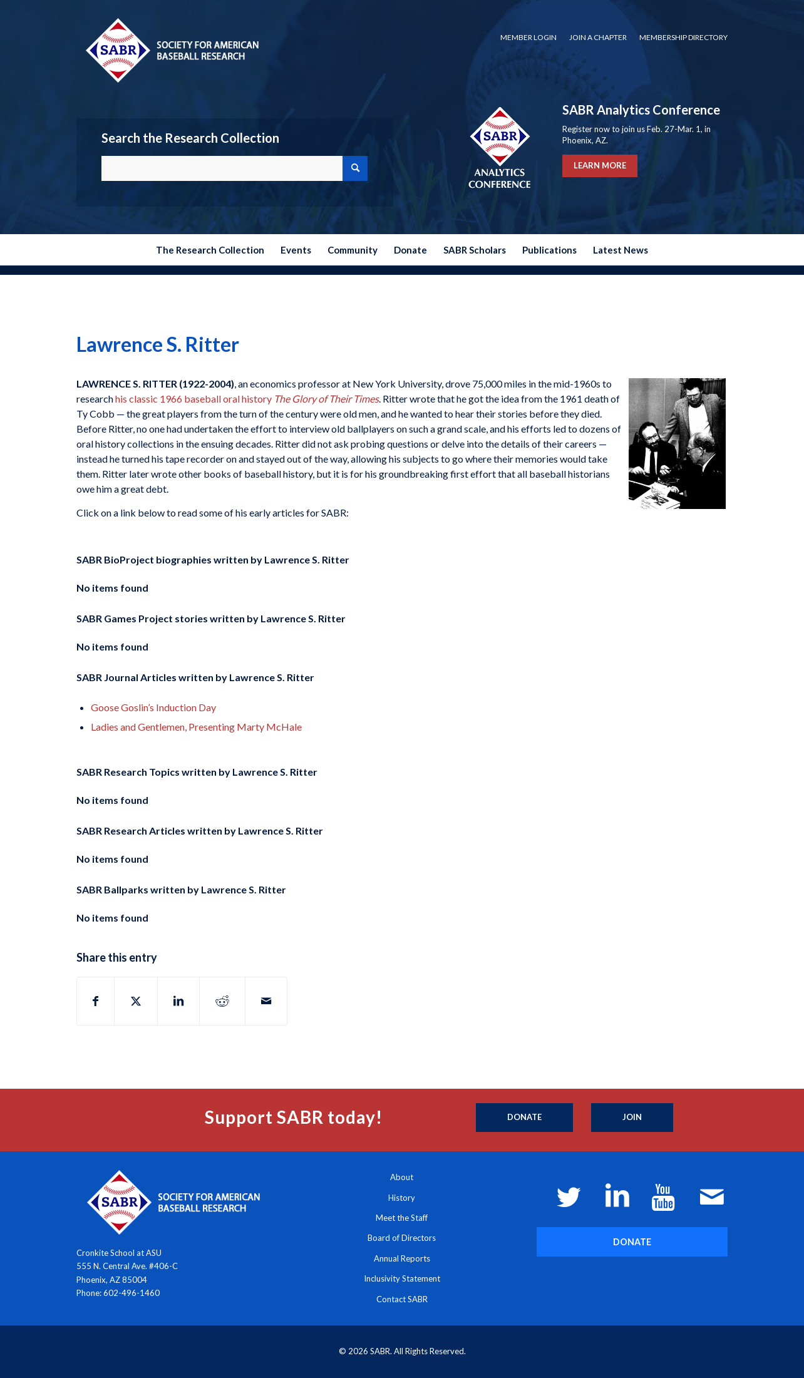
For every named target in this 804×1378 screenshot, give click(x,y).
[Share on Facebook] (95, 1001)
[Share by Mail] (266, 1001)
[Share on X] (136, 1001)
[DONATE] (632, 1242)
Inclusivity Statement (402, 1278)
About (401, 1177)
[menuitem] (528, 37)
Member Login (528, 37)
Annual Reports (402, 1258)
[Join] (632, 1117)
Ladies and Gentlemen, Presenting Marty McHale (196, 727)
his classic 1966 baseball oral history (247, 398)
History (401, 1198)
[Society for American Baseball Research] (170, 50)
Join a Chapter (598, 37)
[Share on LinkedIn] (178, 1001)
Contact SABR (402, 1299)
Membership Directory (683, 37)
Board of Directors (402, 1238)
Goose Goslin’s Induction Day (153, 707)
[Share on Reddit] (222, 1001)
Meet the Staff (402, 1218)
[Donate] (524, 1117)
